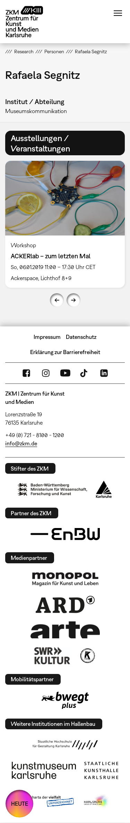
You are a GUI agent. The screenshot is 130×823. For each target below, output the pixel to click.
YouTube (65, 373)
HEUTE (19, 804)
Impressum (47, 337)
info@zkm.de (21, 443)
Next (73, 300)
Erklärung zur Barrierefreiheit (65, 352)
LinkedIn (104, 373)
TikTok (85, 373)
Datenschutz (81, 337)
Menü (118, 13)
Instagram (46, 373)
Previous (57, 300)
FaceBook (26, 373)
